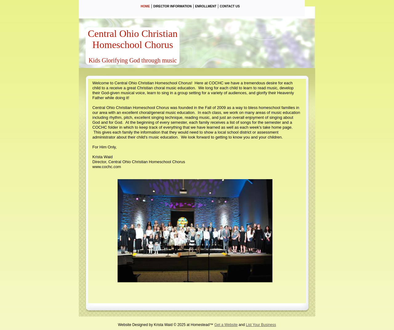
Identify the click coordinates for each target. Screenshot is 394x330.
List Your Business (261, 325)
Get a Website (226, 325)
